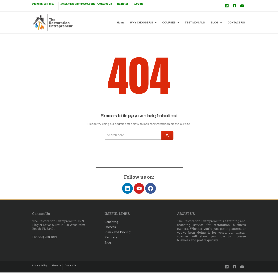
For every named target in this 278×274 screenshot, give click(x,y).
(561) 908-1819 (47, 238)
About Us (56, 267)
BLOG (216, 22)
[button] (143, 22)
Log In (138, 3)
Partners (111, 239)
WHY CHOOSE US (143, 22)
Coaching (111, 223)
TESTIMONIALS (195, 22)
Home (120, 22)
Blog (108, 244)
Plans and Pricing (118, 233)
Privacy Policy (40, 267)
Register (122, 3)
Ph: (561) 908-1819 (43, 3)
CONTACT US (236, 22)
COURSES (170, 22)
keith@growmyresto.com (77, 3)
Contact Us (104, 3)
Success (110, 228)
